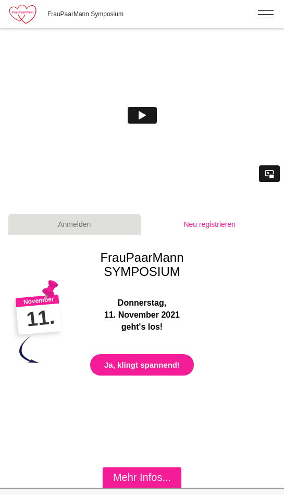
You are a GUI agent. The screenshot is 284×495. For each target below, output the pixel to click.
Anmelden (74, 224)
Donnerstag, (142, 302)
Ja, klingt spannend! (142, 364)
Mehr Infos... (142, 477)
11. (40, 317)
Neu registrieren (209, 224)
